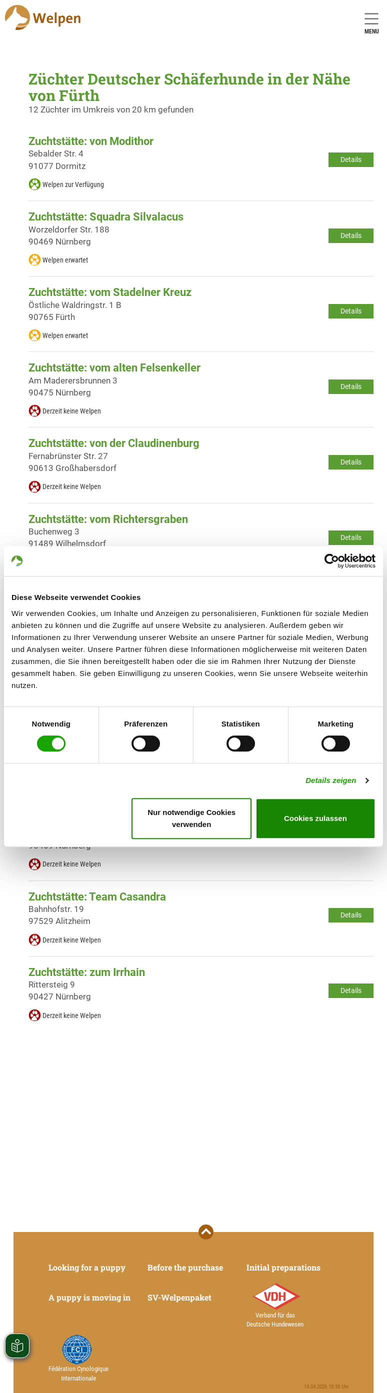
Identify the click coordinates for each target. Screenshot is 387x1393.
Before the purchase (185, 1267)
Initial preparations (283, 1267)
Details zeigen (331, 780)
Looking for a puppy (87, 1267)
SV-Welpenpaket (180, 1297)
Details (351, 160)
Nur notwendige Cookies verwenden (192, 818)
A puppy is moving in (89, 1297)
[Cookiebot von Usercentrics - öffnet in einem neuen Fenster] (332, 561)
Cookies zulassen (315, 818)
